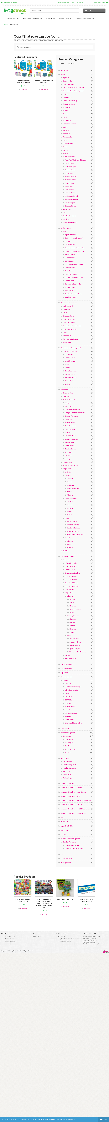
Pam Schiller (69, 190)
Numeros (70, 511)
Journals (68, 703)
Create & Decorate (69, 319)
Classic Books (70, 244)
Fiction (65, 114)
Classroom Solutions (31, 19)
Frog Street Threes (71, 583)
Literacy (68, 475)
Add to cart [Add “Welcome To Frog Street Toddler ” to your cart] (87, 908)
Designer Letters (69, 322)
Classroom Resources (72, 409)
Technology (69, 381)
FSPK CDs (68, 700)
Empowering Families (72, 573)
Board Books (67, 81)
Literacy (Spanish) (71, 498)
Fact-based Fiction (69, 104)
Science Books (70, 287)
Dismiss (104, 1119)
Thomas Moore (70, 206)
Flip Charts (64, 673)
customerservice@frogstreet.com (97, 944)
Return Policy (9, 939)
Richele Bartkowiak (71, 196)
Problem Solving (73, 525)
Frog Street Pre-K (69, 399)
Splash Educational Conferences (70, 939)
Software (68, 716)
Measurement (72, 521)
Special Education (71, 377)
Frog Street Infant (71, 576)
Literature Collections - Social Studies (73, 813)
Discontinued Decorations (72, 326)
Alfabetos (72, 619)
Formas (70, 508)
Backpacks (64, 70)
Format (49, 19)
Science (65, 153)
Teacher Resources (83, 19)
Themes (70, 495)
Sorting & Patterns (73, 528)
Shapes (69, 492)
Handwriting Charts (70, 765)
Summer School (70, 658)
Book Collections (68, 84)
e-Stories (68, 472)
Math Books (69, 271)
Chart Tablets (67, 761)
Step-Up (67, 538)
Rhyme (65, 150)
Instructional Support (72, 845)
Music (63, 817)
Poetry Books (69, 281)
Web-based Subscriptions (73, 723)
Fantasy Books (70, 254)
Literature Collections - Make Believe (73, 792)
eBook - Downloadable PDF (74, 251)
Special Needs (69, 442)
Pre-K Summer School (70, 465)
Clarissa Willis (70, 170)
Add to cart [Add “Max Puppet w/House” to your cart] (66, 906)
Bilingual (68, 403)
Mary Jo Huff (69, 183)
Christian (68, 241)
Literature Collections (68, 783)
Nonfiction (66, 134)
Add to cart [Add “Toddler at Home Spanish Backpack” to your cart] (24, 89)
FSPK (65, 117)
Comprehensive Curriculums (75, 413)
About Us (62, 936)
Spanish (70, 547)
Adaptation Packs (71, 563)
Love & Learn (69, 589)
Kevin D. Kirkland (71, 176)
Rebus (65, 147)
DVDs (67, 693)
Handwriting (65, 758)
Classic (65, 94)
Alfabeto (70, 501)
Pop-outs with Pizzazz (70, 339)
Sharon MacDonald (71, 199)
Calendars (66, 309)
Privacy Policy (36, 936)
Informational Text (69, 124)
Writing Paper (68, 778)
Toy (62, 854)
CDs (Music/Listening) (73, 687)
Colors (69, 482)
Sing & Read (67, 209)
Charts (65, 313)
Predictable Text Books (73, 284)
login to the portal (101, 2)
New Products (70, 429)
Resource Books (70, 436)
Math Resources (70, 426)
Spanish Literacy (70, 374)
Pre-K (67, 746)
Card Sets (68, 406)
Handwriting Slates (69, 768)
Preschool (64, 822)
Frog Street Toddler (72, 586)
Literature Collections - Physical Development (76, 800)
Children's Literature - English (73, 87)
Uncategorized (66, 862)
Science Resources (71, 439)
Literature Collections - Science (71, 805)
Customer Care (10, 936)
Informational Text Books (74, 264)
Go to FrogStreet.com (9, 2)
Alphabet (66, 78)
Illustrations (67, 120)
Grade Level (64, 19)
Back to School (68, 306)
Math (64, 127)
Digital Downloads (71, 690)
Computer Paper (68, 316)
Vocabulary (68, 455)
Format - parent (66, 677)
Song (64, 212)
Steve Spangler (70, 203)
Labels (65, 332)
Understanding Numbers (75, 534)
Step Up (67, 655)
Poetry (65, 140)
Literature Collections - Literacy (71, 788)
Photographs (67, 137)
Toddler (65, 551)
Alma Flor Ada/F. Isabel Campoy (76, 160)
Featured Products (67, 664)
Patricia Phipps (70, 193)
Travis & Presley (66, 858)
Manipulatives (70, 422)
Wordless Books (70, 297)
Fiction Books (70, 258)
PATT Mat (66, 771)
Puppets (68, 432)
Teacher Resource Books (73, 294)
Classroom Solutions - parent (71, 348)
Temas (69, 515)
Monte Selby (69, 186)
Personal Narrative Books (74, 277)
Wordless (66, 219)
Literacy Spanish (73, 616)
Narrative (66, 130)
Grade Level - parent (68, 733)
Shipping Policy (10, 941)
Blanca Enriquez (70, 166)
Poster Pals (67, 342)
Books (63, 74)
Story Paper (67, 775)
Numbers (70, 485)
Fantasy (65, 110)
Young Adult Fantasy (70, 222)
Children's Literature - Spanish (73, 91)
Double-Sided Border (70, 329)
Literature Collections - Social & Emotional (75, 809)
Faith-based (67, 107)
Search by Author (68, 157)
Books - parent (66, 228)
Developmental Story (70, 101)
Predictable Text (68, 143)
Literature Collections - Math (70, 796)
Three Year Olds (70, 749)
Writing (67, 384)
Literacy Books (70, 267)
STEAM (63, 834)
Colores (70, 505)
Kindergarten (67, 462)
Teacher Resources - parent (70, 839)
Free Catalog (65, 728)
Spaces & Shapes (73, 531)
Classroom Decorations (69, 303)
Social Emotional (70, 371)
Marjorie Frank (70, 180)
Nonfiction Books (71, 274)
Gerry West (69, 173)
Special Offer (65, 830)
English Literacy (70, 361)
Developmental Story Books (74, 248)
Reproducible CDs (71, 713)
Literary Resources (71, 416)
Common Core (70, 358)
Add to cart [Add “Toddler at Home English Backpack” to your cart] (44, 89)
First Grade (67, 396)
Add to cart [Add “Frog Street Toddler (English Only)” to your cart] (23, 908)
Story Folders (69, 446)
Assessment (69, 354)
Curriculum (11, 19)
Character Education (72, 566)
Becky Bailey (69, 163)
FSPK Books (69, 261)
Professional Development (74, 848)
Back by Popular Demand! (74, 238)
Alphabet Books (70, 235)
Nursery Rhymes (73, 488)
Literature (68, 419)
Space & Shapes (74, 648)
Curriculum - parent (67, 556)
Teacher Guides (70, 449)
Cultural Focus (67, 97)
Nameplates (67, 336)
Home (7, 24)
